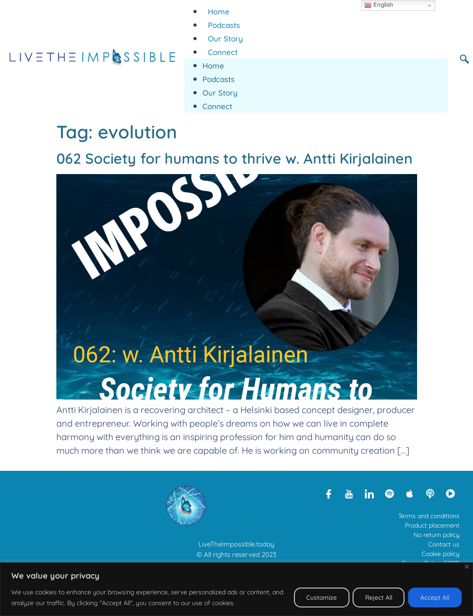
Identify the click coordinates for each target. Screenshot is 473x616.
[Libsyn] (430, 493)
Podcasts (224, 25)
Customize (317, 597)
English (378, 5)
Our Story (225, 38)
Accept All (434, 597)
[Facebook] (328, 493)
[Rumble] (450, 493)
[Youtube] (349, 493)
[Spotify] (389, 493)
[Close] (467, 567)
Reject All (376, 597)
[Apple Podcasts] (410, 493)
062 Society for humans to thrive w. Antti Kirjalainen (234, 158)
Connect (223, 52)
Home (219, 11)
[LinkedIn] (369, 493)
